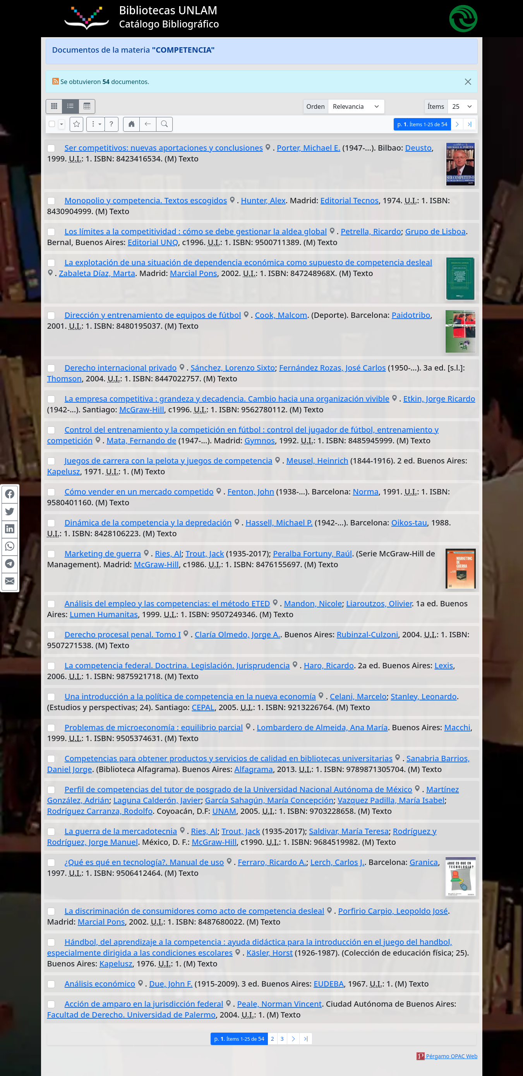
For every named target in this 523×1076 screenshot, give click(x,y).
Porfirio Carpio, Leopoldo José (393, 911)
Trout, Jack (204, 553)
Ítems (436, 106)
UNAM (224, 811)
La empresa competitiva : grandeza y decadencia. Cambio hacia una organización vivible (227, 398)
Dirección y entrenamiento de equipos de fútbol (153, 315)
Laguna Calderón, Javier (157, 800)
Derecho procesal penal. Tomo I (123, 634)
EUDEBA (329, 983)
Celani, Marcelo (358, 696)
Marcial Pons (193, 273)
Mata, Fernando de (141, 440)
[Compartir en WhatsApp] (10, 547)
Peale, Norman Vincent (279, 1004)
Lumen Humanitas (104, 614)
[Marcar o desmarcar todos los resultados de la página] (52, 124)
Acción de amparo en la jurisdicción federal (144, 1004)
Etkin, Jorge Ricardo (439, 398)
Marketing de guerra (103, 553)
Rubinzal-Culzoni (367, 634)
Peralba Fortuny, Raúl (312, 553)
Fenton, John (251, 491)
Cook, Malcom (281, 315)
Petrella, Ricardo (371, 231)
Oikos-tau (409, 522)
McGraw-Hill (141, 409)
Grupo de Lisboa (435, 231)
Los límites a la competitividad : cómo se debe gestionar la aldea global (196, 231)
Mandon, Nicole (313, 603)
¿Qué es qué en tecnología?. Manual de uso (144, 862)
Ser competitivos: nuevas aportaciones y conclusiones (164, 147)
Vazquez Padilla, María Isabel (391, 800)
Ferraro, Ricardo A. (272, 862)
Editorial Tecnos (350, 200)
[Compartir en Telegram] (10, 564)
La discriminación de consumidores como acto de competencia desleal (194, 911)
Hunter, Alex (263, 200)
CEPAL (203, 707)
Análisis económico (100, 983)
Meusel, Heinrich (317, 460)
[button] (111, 124)
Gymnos (259, 440)
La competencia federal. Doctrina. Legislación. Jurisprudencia (177, 665)
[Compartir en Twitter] (10, 512)
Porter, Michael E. (308, 147)
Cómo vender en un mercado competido (139, 491)
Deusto (418, 147)
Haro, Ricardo (329, 665)
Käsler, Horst (270, 952)
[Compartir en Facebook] (10, 494)
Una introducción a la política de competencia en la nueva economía (190, 696)
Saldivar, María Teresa (349, 831)
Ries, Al (168, 553)
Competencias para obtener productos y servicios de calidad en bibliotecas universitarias (229, 758)
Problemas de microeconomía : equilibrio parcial (154, 727)
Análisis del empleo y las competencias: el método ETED (167, 603)
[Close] (468, 82)
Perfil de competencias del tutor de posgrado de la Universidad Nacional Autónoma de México (238, 789)
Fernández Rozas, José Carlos (332, 367)
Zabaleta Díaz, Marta (97, 273)
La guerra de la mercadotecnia (121, 831)
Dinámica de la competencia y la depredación (148, 522)
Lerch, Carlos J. (337, 862)
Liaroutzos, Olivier (379, 603)
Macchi (457, 727)
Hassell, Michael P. (278, 522)
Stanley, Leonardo (424, 696)
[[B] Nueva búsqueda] (164, 124)
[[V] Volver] (147, 124)
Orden (316, 106)
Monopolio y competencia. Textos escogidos (146, 200)
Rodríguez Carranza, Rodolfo (100, 811)
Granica (424, 862)
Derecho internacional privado (121, 367)
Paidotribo (411, 315)
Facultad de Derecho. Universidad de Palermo (131, 1014)
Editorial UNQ (153, 242)
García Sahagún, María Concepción (269, 800)
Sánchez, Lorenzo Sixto (232, 367)
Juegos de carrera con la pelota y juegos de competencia (169, 460)
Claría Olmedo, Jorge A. (237, 634)
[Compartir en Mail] (10, 581)
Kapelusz (63, 471)
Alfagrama (254, 769)
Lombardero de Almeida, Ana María (322, 727)
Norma (366, 491)
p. (422, 124)
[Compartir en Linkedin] (10, 529)
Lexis (443, 665)
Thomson (64, 378)
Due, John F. (170, 983)
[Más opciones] (95, 124)
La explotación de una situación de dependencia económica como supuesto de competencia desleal (248, 262)
